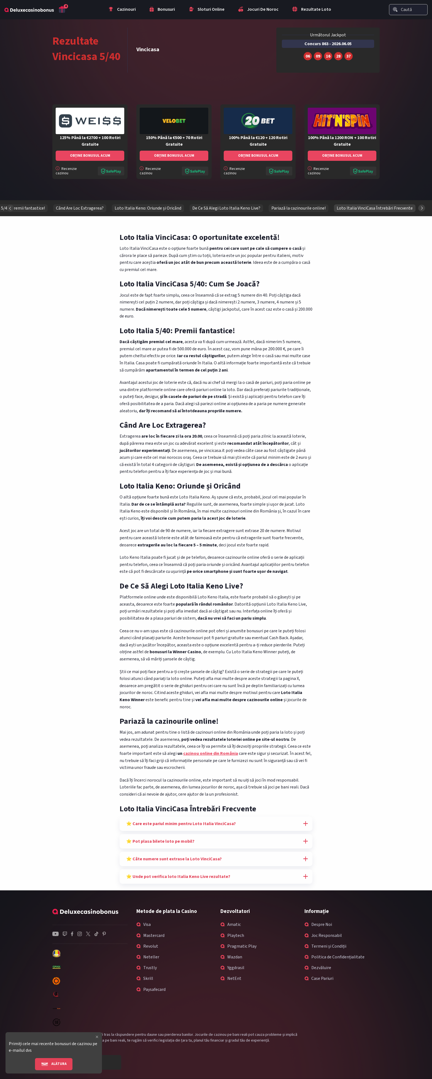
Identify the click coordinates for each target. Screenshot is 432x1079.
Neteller (151, 957)
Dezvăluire (321, 968)
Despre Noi (321, 924)
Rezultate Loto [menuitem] (311, 9)
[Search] (395, 9)
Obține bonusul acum (90, 155)
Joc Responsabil (326, 935)
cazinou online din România (210, 753)
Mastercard (153, 935)
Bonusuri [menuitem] (162, 9)
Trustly (150, 968)
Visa (147, 924)
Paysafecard (154, 989)
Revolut (150, 946)
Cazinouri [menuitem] (122, 9)
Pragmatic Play (241, 946)
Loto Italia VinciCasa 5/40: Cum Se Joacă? (153, 208)
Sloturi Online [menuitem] (207, 9)
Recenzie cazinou (66, 171)
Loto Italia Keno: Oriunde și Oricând (370, 208)
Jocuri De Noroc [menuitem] (258, 9)
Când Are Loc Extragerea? (302, 208)
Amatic (234, 924)
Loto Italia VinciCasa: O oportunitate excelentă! (59, 208)
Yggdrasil (235, 968)
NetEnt (234, 978)
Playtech (235, 935)
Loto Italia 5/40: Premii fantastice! (234, 208)
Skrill (148, 978)
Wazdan (234, 957)
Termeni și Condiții (328, 946)
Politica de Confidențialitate (337, 957)
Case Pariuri (322, 978)
